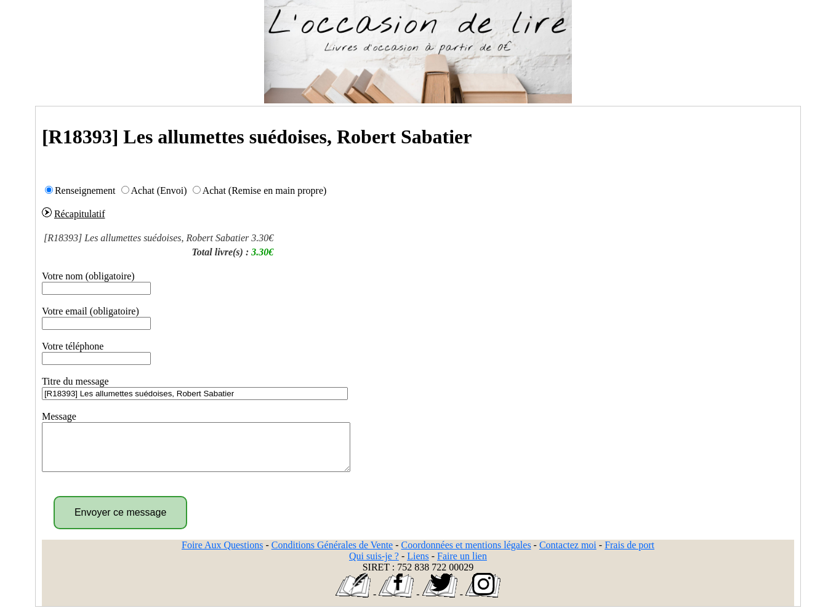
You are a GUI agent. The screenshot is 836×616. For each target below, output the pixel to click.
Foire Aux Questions (222, 554)
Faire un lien (462, 565)
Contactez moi (568, 554)
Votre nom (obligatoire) (88, 276)
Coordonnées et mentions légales (466, 554)
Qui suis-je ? (374, 565)
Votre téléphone (73, 346)
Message (59, 416)
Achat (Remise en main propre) (265, 190)
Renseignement (85, 190)
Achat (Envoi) (159, 190)
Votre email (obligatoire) (90, 311)
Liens (418, 565)
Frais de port (629, 554)
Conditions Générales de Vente (332, 554)
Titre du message (75, 381)
